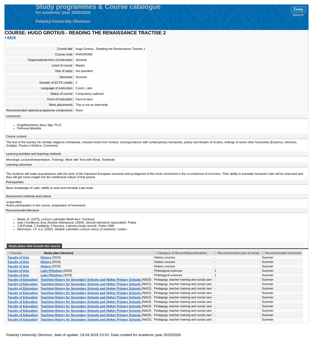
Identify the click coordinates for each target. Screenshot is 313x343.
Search (298, 15)
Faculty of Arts (18, 257)
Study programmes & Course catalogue (98, 6)
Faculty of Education (23, 279)
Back (11, 37)
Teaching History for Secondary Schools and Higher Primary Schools (91, 279)
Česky (298, 9)
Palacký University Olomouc (63, 21)
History (46, 257)
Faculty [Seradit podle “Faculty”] (16, 253)
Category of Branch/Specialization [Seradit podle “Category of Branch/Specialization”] (182, 253)
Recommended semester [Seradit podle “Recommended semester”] (283, 253)
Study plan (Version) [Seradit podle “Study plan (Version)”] (58, 253)
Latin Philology (51, 270)
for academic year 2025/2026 (63, 12)
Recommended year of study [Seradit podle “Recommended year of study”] (238, 253)
